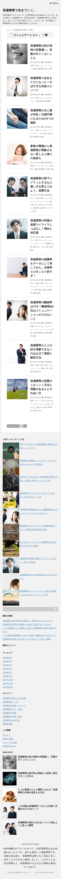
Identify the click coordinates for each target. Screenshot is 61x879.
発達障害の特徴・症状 (12, 716)
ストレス (36, 244)
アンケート (49, 326)
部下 (34, 211)
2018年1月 (7, 676)
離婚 (34, 336)
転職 (34, 293)
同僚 (34, 247)
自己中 (39, 410)
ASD (46, 365)
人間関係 (48, 244)
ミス (42, 244)
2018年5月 (7, 661)
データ (48, 287)
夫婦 (44, 133)
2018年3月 (7, 669)
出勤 (37, 101)
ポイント (36, 133)
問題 (34, 69)
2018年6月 (7, 658)
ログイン (6, 735)
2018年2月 (7, 672)
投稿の (8, 739)
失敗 (48, 133)
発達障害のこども (10, 702)
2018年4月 (7, 665)
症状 (46, 368)
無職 (44, 290)
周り (32, 169)
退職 (38, 293)
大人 (36, 205)
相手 (46, 69)
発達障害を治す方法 (11, 720)
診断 (47, 169)
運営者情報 (7, 724)
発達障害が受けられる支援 (14, 698)
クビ (40, 98)
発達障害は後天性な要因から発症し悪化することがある (27, 624)
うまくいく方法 (39, 401)
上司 (50, 201)
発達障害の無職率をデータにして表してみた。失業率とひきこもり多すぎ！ (41, 267)
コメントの (10, 742)
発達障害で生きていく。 (20, 10)
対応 (47, 247)
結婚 (42, 137)
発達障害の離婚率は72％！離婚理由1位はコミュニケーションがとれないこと (42, 310)
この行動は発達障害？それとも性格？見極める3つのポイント (29, 635)
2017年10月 (8, 687)
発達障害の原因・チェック (14, 705)
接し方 (45, 205)
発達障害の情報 (9, 713)
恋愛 (34, 333)
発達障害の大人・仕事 (12, 709)
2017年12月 (8, 680)
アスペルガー (39, 326)
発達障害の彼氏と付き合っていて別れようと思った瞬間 (27, 639)
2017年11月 (8, 683)
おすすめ (49, 401)
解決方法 (37, 372)
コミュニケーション (41, 166)
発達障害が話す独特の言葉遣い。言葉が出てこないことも (28, 621)
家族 (36, 169)
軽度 (52, 169)
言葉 (50, 69)
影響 (42, 101)
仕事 (51, 166)
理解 (42, 368)
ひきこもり (49, 283)
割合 (40, 290)
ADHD (41, 198)
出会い (48, 404)
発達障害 (40, 69)
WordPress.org (9, 746)
